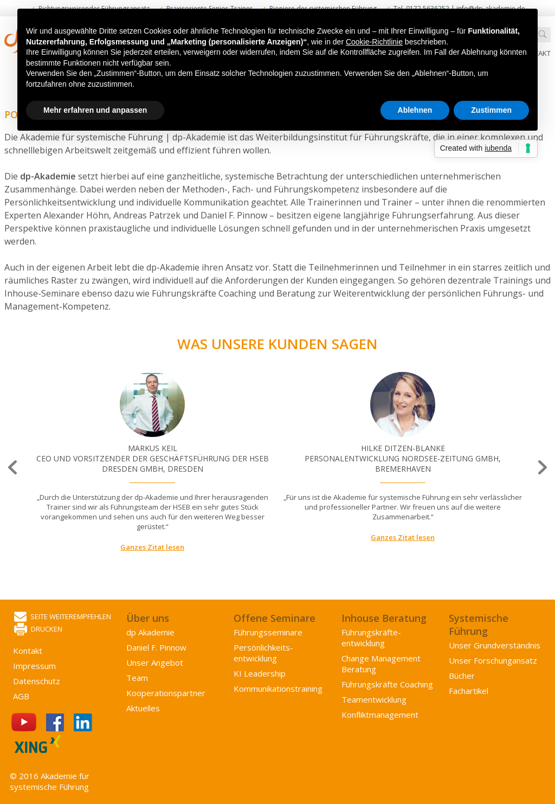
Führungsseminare (268, 632)
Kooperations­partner (165, 692)
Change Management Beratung (381, 663)
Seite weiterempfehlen (62, 617)
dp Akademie (150, 632)
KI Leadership (260, 673)
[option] (152, 462)
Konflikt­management (379, 714)
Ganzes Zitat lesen (152, 547)
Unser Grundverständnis (494, 645)
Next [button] (541, 468)
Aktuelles (143, 708)
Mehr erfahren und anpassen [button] (95, 110)
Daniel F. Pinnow (156, 647)
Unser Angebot (154, 662)
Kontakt (27, 650)
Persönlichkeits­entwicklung (263, 653)
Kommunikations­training (278, 688)
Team (137, 677)
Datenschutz (36, 681)
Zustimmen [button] (491, 110)
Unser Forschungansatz (493, 660)
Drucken (38, 629)
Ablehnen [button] (415, 110)
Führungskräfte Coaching (387, 684)
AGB (21, 696)
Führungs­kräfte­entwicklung (371, 637)
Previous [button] (13, 468)
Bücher (462, 675)
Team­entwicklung (373, 699)
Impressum (34, 665)
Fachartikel (468, 690)
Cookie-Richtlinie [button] (374, 41)
